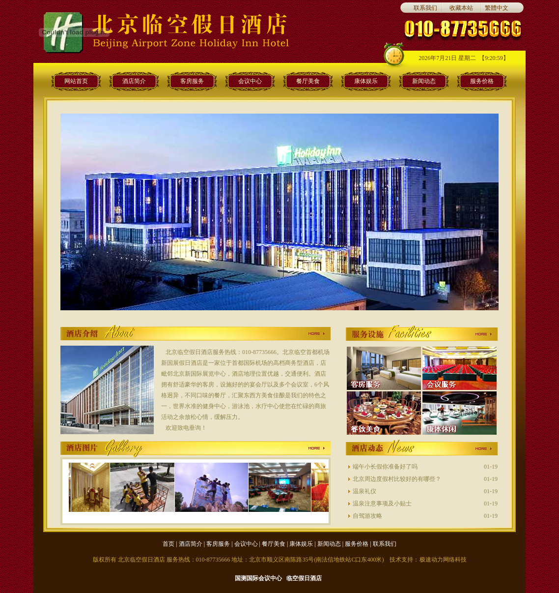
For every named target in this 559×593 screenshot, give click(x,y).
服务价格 (482, 81)
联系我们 (425, 7)
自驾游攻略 (367, 515)
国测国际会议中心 (258, 578)
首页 (168, 543)
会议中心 (250, 81)
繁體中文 (496, 7)
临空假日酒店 (304, 578)
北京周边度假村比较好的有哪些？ (397, 478)
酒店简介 (134, 81)
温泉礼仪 (364, 491)
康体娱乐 (366, 81)
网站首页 (76, 81)
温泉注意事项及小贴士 (382, 503)
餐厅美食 (308, 81)
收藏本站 (461, 7)
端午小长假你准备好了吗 (385, 466)
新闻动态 (424, 81)
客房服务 (192, 81)
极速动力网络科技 (443, 559)
